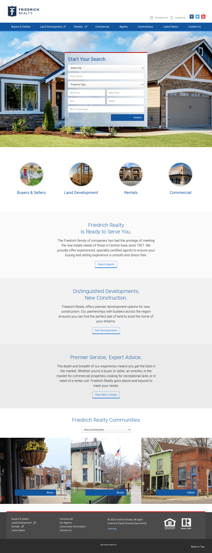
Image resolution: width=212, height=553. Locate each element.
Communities (145, 26)
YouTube (203, 15)
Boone (116, 492)
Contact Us (180, 17)
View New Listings (106, 394)
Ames (46, 492)
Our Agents (66, 522)
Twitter (197, 15)
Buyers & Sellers (21, 26)
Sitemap (112, 528)
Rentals (78, 26)
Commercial (102, 26)
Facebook (192, 15)
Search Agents (106, 263)
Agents (123, 26)
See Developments (106, 329)
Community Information (73, 526)
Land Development (51, 26)
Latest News (170, 26)
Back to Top (197, 546)
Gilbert (187, 492)
